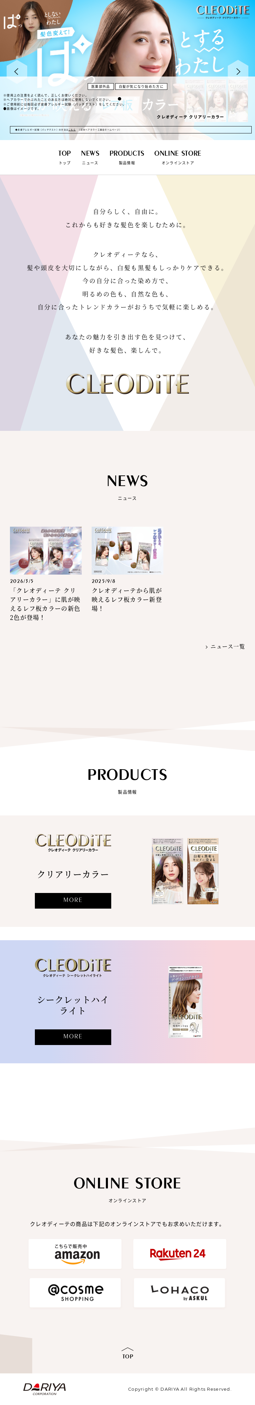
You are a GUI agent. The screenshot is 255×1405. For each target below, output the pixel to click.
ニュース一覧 (228, 646)
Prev (17, 72)
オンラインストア (178, 157)
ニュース (90, 157)
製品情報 (127, 157)
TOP (128, 1357)
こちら (72, 129)
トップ (64, 157)
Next (238, 72)
